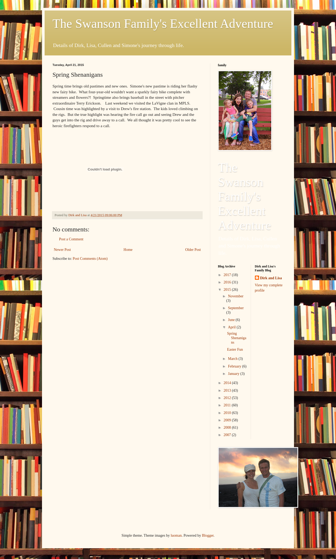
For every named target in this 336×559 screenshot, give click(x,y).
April (232, 327)
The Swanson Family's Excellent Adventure (162, 23)
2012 (228, 398)
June (231, 320)
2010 (228, 413)
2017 (228, 275)
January (234, 374)
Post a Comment (71, 239)
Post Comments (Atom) (90, 259)
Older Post (193, 250)
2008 (228, 427)
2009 (228, 420)
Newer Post (62, 250)
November (235, 296)
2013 (228, 390)
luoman (176, 535)
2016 (228, 282)
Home (128, 250)
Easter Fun (235, 349)
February (235, 366)
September (236, 308)
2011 (228, 405)
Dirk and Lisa (271, 278)
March (233, 359)
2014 (228, 383)
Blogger (207, 535)
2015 (228, 290)
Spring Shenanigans (236, 338)
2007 (228, 435)
